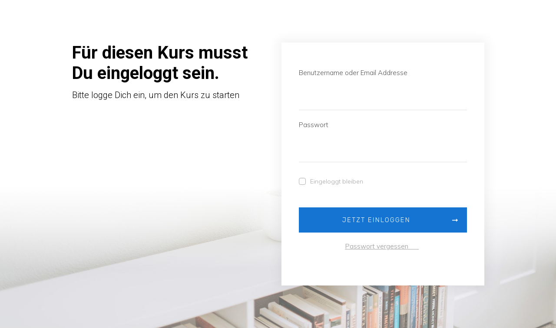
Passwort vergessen (382, 246)
